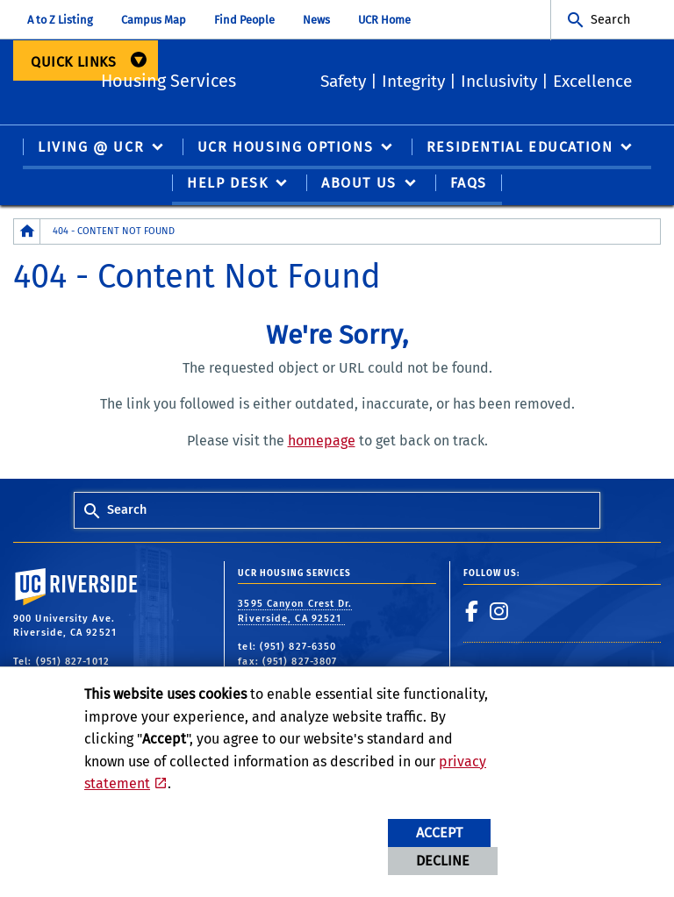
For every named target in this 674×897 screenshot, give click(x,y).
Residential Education (520, 148)
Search (610, 19)
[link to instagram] (499, 612)
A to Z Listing (60, 19)
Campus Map (153, 19)
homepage (321, 441)
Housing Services (249, 79)
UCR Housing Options (285, 148)
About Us (359, 184)
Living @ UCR (91, 148)
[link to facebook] (472, 612)
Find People (244, 19)
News (316, 19)
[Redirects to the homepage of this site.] (27, 233)
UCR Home (384, 19)
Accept (439, 832)
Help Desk (227, 184)
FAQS (468, 184)
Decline (443, 860)
